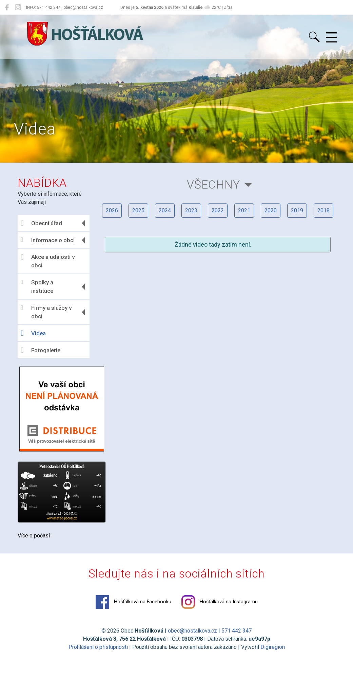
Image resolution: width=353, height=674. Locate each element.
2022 (218, 210)
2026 (112, 210)
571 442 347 (236, 630)
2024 (165, 210)
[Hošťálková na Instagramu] (18, 7)
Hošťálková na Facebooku (133, 602)
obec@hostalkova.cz (192, 630)
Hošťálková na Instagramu (219, 602)
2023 (191, 210)
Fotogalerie (40, 350)
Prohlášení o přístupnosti (98, 647)
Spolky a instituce (37, 287)
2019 (297, 210)
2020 (270, 210)
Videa (33, 333)
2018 (323, 210)
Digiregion (272, 647)
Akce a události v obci (48, 261)
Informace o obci (48, 240)
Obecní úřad (41, 223)
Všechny (213, 184)
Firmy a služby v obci (46, 312)
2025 (138, 210)
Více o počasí (34, 535)
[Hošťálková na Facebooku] (7, 7)
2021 (244, 210)
